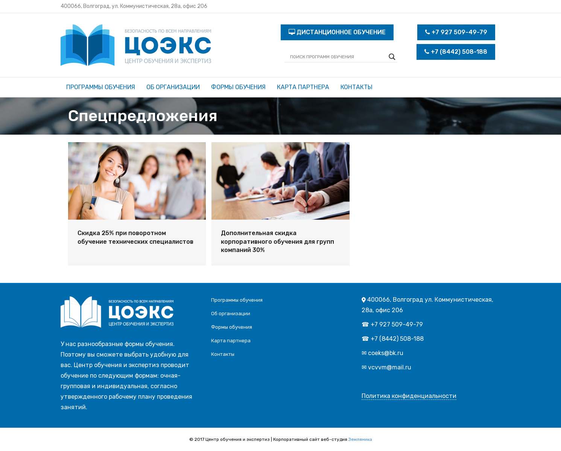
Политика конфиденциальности (409, 395)
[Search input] (337, 57)
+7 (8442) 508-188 (455, 51)
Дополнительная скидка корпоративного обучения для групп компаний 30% (277, 241)
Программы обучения (100, 87)
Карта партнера (303, 87)
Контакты (356, 87)
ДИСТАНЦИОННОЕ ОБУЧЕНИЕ (337, 32)
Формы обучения (238, 87)
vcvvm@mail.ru (389, 367)
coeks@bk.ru (385, 353)
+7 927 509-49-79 (456, 32)
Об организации (173, 87)
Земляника (360, 439)
